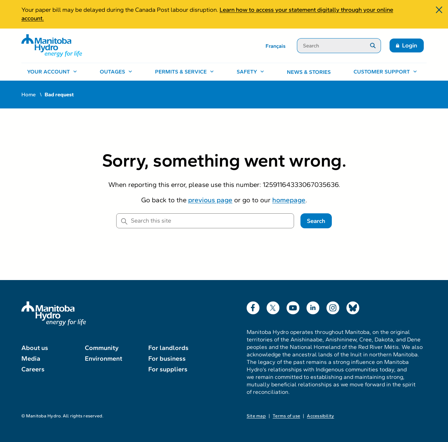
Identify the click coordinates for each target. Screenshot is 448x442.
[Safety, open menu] (250, 72)
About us (34, 347)
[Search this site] (205, 220)
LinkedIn (313, 306)
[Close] (439, 10)
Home (28, 94)
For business (167, 358)
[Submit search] (373, 45)
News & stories (309, 72)
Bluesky (352, 306)
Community (102, 347)
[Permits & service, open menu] (184, 72)
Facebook (253, 306)
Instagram (332, 306)
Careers (33, 369)
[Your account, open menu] (52, 72)
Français (275, 46)
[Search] (331, 45)
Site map (256, 415)
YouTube (293, 306)
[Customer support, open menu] (385, 72)
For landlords (168, 347)
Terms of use (286, 415)
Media (30, 358)
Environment (103, 358)
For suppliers (167, 369)
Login (409, 45)
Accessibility (320, 415)
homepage (288, 200)
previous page (210, 200)
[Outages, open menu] (116, 72)
